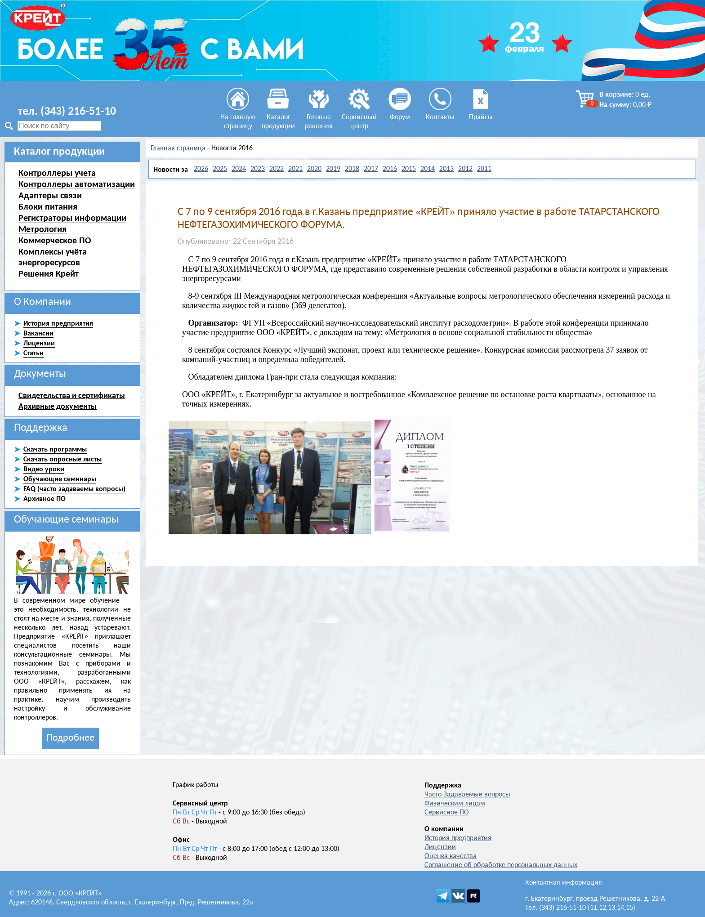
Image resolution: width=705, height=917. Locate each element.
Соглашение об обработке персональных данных (500, 865)
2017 (371, 169)
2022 (276, 169)
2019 (333, 169)
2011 (484, 169)
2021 (295, 169)
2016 (390, 169)
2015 (409, 169)
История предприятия (457, 838)
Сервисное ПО (446, 812)
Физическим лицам (454, 803)
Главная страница (178, 148)
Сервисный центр (359, 117)
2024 (239, 169)
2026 (201, 169)
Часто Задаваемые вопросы (467, 794)
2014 (427, 169)
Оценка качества (450, 856)
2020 (314, 169)
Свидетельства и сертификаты (71, 395)
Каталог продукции (278, 117)
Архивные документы (57, 406)
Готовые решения (319, 117)
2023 (257, 169)
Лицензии (440, 847)
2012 (465, 169)
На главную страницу (238, 117)
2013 (446, 169)
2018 (352, 169)
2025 (220, 169)
